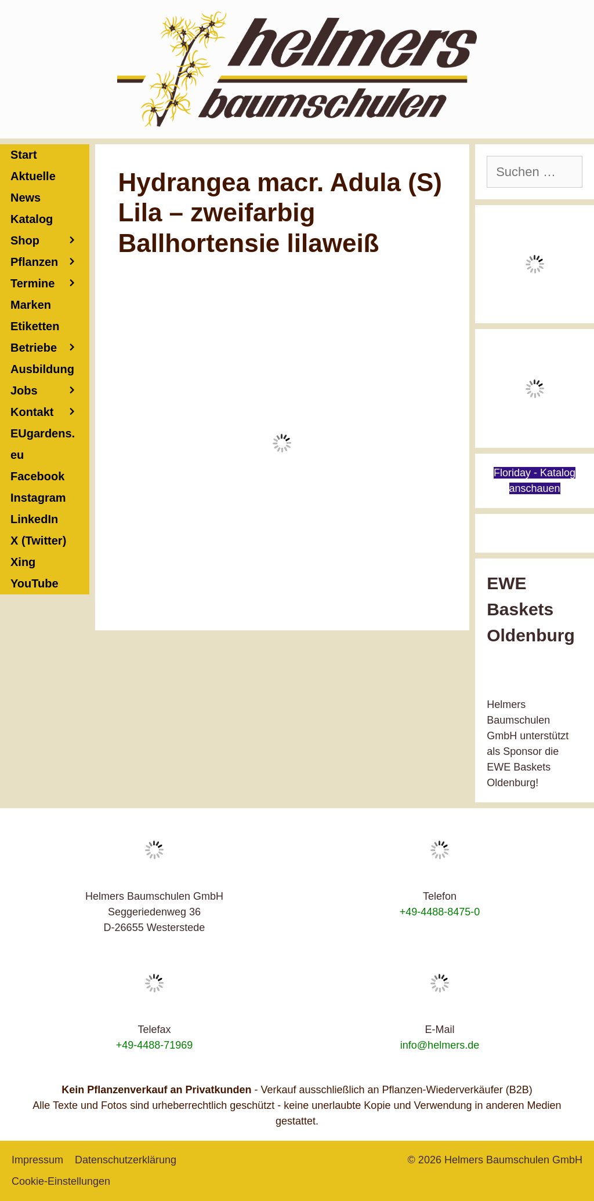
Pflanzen (49, 262)
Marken (30, 304)
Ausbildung (49, 371)
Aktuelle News (33, 187)
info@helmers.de (439, 1045)
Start (23, 154)
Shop (49, 240)
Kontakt (49, 412)
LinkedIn (34, 519)
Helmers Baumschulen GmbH (513, 1160)
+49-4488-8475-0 (440, 912)
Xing (22, 562)
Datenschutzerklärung (125, 1160)
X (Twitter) (38, 540)
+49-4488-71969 (154, 1045)
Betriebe (49, 348)
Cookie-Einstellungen (61, 1181)
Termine (49, 283)
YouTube (34, 583)
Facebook (37, 476)
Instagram (38, 497)
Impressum (37, 1160)
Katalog (31, 219)
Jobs (24, 390)
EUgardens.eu (42, 444)
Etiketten (34, 326)
